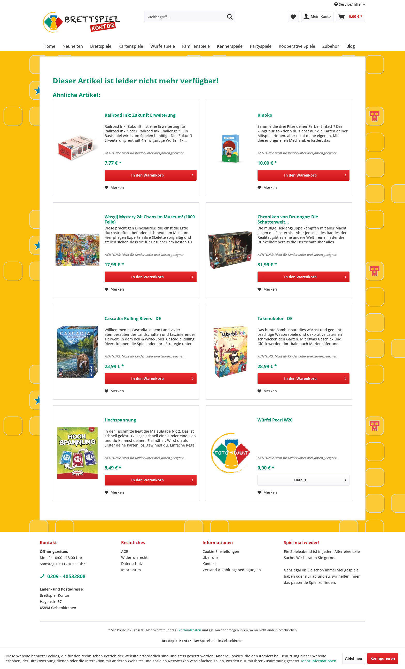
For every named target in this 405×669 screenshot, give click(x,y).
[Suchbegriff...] (189, 17)
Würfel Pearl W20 (275, 420)
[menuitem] (189, 17)
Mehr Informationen (318, 660)
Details (320, 479)
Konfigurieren (382, 658)
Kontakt (209, 563)
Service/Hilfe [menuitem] (348, 4)
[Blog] (351, 46)
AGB (124, 551)
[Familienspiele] (195, 46)
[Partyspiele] (260, 46)
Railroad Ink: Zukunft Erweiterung (140, 115)
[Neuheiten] (73, 46)
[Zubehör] (331, 46)
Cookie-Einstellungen (220, 551)
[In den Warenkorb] (151, 175)
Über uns (210, 557)
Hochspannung (120, 420)
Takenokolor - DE (275, 318)
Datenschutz (132, 563)
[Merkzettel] (293, 17)
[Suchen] (229, 17)
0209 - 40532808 (62, 576)
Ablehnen (353, 658)
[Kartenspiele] (131, 46)
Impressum (131, 569)
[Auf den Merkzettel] (114, 188)
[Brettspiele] (101, 46)
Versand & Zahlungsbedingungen (231, 569)
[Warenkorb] (350, 17)
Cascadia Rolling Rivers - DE (133, 318)
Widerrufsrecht (134, 557)
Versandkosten (190, 630)
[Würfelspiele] (162, 46)
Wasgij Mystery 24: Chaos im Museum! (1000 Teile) (150, 219)
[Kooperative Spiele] (297, 46)
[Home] (49, 46)
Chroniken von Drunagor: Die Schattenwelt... (288, 219)
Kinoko (265, 115)
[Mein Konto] (317, 17)
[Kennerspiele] (229, 46)
